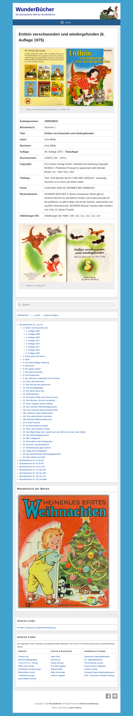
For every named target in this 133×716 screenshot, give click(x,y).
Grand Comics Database (95, 666)
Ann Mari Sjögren (58, 666)
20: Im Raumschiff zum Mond (35, 426)
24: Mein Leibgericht (31, 438)
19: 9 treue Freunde (31, 422)
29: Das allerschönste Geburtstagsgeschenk (42, 454)
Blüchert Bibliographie (27, 660)
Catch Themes (75, 708)
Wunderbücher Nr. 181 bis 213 (32, 476)
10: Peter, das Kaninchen (33, 381)
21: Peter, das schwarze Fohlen (36, 429)
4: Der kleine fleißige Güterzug (36, 362)
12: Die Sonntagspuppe (33, 388)
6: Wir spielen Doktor (32, 369)
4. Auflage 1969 (33, 337)
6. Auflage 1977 (33, 347)
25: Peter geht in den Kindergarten (38, 441)
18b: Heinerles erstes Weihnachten (38, 413)
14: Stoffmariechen (31, 394)
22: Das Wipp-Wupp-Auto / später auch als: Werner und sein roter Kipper (54, 432)
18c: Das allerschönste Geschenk (37, 416)
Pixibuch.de (23, 656)
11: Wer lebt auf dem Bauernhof (36, 384)
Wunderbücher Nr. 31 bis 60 (31, 460)
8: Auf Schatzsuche (31, 375)
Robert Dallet (56, 669)
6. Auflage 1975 (33, 344)
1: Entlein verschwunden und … (36, 328)
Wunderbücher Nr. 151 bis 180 (32, 473)
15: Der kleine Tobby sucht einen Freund (40, 397)
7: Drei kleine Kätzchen (33, 372)
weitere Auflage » (51, 315)
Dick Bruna (55, 660)
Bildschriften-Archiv (26, 672)
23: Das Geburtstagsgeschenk (36, 435)
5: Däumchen (28, 366)
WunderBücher (35, 9)
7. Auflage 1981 (33, 350)
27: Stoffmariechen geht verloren (37, 448)
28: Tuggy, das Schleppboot (35, 451)
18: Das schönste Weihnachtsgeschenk (40, 407)
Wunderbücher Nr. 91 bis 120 (32, 466)
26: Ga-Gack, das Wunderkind (36, 444)
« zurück (36, 315)
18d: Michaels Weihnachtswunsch (37, 419)
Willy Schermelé (58, 672)
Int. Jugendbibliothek (93, 660)
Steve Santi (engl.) (26, 666)
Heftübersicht (23, 315)
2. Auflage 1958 (33, 334)
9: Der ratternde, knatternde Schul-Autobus (41, 378)
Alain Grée (55, 656)
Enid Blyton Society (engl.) (29, 669)
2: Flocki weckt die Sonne (34, 356)
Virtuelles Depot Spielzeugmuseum (99, 672)
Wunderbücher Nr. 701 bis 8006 (33, 479)
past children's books (27, 678)
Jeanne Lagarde (58, 675)
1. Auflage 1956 (33, 331)
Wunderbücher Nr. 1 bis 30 (30, 325)
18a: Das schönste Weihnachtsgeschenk (40, 410)
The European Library (93, 663)
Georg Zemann (57, 663)
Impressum (30, 627)
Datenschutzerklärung (46, 627)
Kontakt (20, 627)
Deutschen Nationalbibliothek (97, 656)
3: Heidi (26, 359)
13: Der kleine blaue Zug (33, 391)
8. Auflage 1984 (33, 353)
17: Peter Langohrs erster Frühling (37, 404)
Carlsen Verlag (90, 669)
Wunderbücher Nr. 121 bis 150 (32, 470)
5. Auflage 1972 (33, 340)
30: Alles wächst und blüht (34, 457)
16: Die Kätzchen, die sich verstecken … (40, 400)
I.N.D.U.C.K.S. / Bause (28, 663)
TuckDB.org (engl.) (26, 675)
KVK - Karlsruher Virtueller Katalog (99, 675)
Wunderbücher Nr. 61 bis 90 (31, 463)
